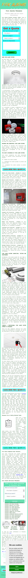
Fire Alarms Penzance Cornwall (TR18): (11, 17)
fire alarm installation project (12, 478)
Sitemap (3, 566)
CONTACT (20, 8)
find (6, 453)
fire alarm (14, 536)
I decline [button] (17, 569)
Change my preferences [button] (16, 572)
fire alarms (12, 408)
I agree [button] (16, 566)
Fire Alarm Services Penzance (11, 480)
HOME (11, 8)
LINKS (14, 8)
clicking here (19, 474)
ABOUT (17, 8)
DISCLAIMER (24, 8)
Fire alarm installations (8, 393)
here (10, 533)
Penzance (24, 393)
